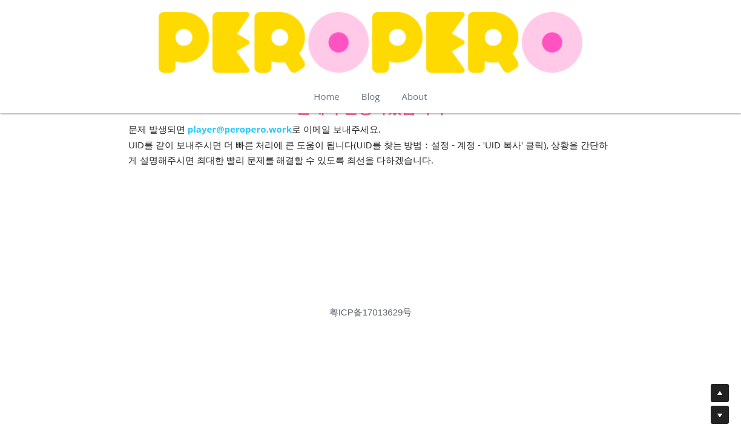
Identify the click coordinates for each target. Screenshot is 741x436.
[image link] (370, 42)
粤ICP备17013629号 (370, 312)
